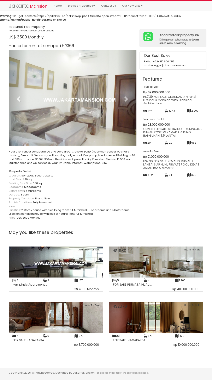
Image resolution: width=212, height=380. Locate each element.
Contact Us (108, 6)
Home (58, 6)
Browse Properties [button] (81, 6)
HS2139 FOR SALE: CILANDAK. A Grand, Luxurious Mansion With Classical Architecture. (169, 100)
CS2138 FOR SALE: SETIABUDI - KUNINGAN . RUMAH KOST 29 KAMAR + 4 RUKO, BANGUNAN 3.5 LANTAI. (172, 132)
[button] (18, 97)
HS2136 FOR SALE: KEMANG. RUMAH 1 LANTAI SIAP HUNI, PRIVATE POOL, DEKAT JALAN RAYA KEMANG (171, 164)
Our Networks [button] (132, 6)
